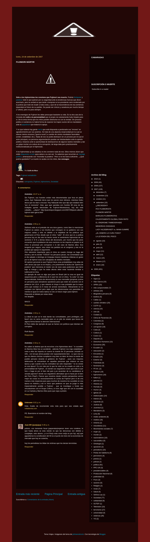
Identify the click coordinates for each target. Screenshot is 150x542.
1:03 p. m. (37, 313)
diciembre (100, 192)
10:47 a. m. (37, 194)
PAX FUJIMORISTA (103, 209)
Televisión (97, 507)
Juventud (97, 408)
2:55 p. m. (37, 224)
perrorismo (97, 456)
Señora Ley (98, 495)
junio (98, 248)
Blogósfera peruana (101, 294)
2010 (96, 179)
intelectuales (98, 396)
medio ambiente (99, 417)
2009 (96, 182)
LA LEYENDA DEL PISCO (106, 236)
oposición (97, 447)
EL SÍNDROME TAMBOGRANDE (109, 223)
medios (96, 420)
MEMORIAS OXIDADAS (105, 226)
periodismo (97, 450)
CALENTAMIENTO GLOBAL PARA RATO (112, 219)
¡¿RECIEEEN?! (102, 205)
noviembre (100, 196)
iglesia (96, 393)
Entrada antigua (76, 494)
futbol (95, 378)
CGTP (95, 306)
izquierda (97, 402)
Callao (96, 300)
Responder (29, 216)
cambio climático (100, 303)
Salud (95, 492)
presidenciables (99, 471)
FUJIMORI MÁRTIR (103, 212)
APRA (95, 285)
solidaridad (97, 501)
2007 (96, 189)
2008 (96, 186)
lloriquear (77, 97)
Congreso (97, 324)
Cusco (96, 336)
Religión (96, 486)
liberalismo (97, 411)
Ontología (97, 444)
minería (96, 423)
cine (95, 312)
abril (98, 254)
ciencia (96, 309)
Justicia (96, 405)
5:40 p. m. (46, 425)
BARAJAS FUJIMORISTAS (106, 216)
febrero (99, 261)
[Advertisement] (99, 132)
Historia (96, 384)
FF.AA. (96, 369)
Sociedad (54, 182)
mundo (96, 435)
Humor (96, 390)
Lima (95, 414)
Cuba (95, 330)
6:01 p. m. (37, 402)
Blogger (102, 534)
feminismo (97, 366)
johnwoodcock (78, 534)
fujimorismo (45, 182)
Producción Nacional (101, 474)
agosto (99, 241)
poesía (96, 459)
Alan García (98, 282)
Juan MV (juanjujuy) (33, 425)
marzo (98, 258)
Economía (97, 345)
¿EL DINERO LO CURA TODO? (108, 233)
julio (98, 244)
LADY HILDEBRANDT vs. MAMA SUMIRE (112, 230)
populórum (26, 125)
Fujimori (24, 175)
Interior (96, 399)
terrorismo (97, 510)
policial (96, 462)
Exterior (96, 360)
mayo (98, 251)
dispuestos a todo (28, 154)
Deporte (96, 339)
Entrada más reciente (28, 494)
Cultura (96, 333)
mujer (95, 432)
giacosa (96, 381)
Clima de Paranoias (101, 318)
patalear (19, 100)
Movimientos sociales (101, 429)
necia (40, 129)
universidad (98, 513)
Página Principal (53, 494)
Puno (95, 480)
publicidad (97, 477)
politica (96, 465)
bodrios (96, 297)
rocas (95, 489)
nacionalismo (98, 438)
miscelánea (97, 426)
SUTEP (96, 504)
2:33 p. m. (37, 343)
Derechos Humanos (101, 342)
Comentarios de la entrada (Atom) (40, 500)
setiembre (100, 202)
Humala (96, 387)
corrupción (28, 182)
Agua (95, 279)
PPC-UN (96, 468)
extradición (32, 175)
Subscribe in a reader (100, 89)
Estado (96, 357)
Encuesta (97, 354)
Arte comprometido (100, 288)
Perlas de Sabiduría (101, 453)
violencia (96, 516)
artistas (96, 291)
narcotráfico (98, 441)
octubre (99, 199)
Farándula (97, 363)
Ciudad (96, 315)
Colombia (97, 321)
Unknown (29, 402)
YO (94, 519)
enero (98, 265)
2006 (96, 269)
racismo (96, 483)
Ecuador (96, 348)
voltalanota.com (31, 408)
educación (97, 351)
